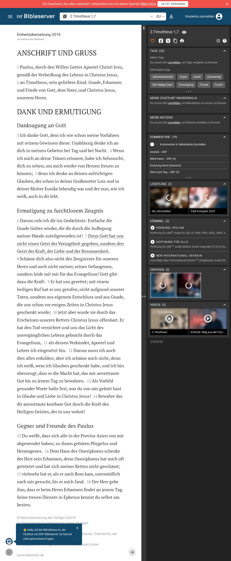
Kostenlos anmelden (199, 16)
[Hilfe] (224, 41)
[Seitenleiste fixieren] (143, 28)
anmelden (174, 62)
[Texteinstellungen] (171, 16)
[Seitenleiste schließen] (143, 296)
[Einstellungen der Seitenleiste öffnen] (218, 41)
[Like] (152, 41)
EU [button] (161, 16)
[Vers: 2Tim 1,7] (184, 32)
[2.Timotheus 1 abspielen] (188, 227)
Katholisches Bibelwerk (32, 39)
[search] (110, 16)
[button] (227, 4)
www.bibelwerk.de (30, 555)
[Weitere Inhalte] (188, 91)
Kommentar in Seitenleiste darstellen (183, 144)
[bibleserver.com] (36, 17)
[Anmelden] (219, 16)
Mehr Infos (148, 4)
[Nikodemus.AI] (9, 541)
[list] (188, 162)
